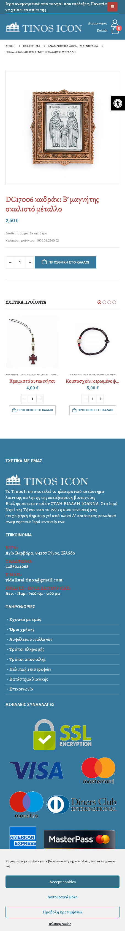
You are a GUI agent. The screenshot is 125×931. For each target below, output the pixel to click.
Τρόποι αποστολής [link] (27, 659)
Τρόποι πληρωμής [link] (26, 649)
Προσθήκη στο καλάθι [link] (35, 410)
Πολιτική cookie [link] (60, 924)
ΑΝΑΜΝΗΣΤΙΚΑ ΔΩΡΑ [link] (18, 374)
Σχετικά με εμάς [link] (25, 619)
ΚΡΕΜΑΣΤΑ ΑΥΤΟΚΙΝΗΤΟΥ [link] (47, 374)
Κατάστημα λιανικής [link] (28, 679)
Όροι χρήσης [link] (21, 629)
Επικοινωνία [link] (21, 689)
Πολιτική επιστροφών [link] (30, 669)
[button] (99, 302)
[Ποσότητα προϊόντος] (20, 262)
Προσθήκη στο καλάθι (68, 262)
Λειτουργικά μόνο (63, 897)
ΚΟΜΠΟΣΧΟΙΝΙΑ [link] (106, 374)
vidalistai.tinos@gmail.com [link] (34, 580)
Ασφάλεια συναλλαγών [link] (30, 639)
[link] (118, 103)
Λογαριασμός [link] (97, 23)
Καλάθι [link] (102, 30)
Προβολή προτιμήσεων (62, 912)
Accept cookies (63, 882)
